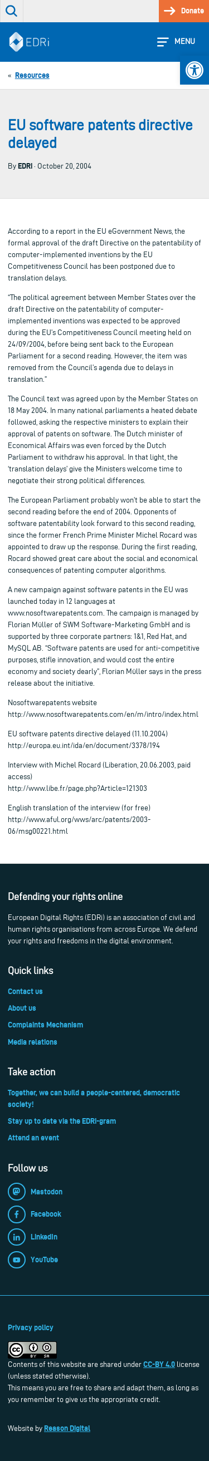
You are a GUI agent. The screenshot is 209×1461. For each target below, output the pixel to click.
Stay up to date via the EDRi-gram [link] (62, 1120)
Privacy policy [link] (31, 1327)
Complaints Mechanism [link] (45, 1024)
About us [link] (22, 1007)
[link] (194, 70)
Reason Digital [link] (67, 1428)
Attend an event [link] (33, 1137)
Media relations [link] (32, 1041)
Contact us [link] (25, 991)
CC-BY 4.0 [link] (159, 1364)
